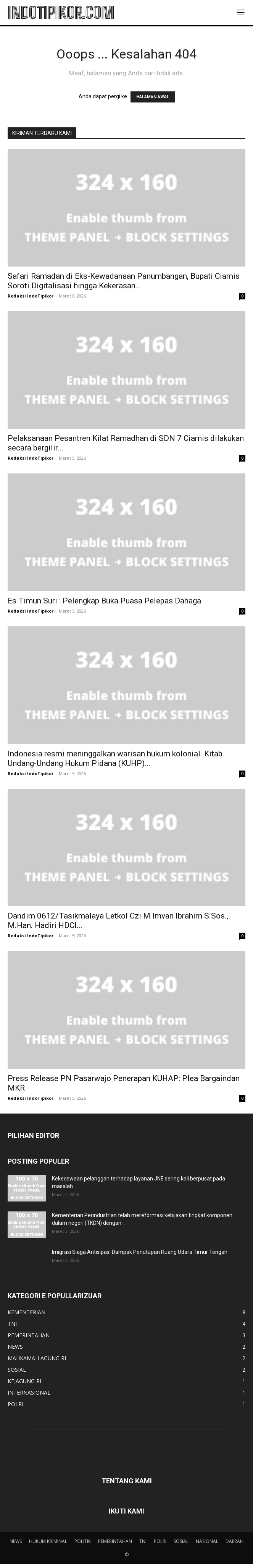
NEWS (16, 1541)
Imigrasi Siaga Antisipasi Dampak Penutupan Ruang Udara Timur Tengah (139, 1252)
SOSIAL (181, 1541)
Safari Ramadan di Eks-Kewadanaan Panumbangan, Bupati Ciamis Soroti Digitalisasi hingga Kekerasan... (124, 281)
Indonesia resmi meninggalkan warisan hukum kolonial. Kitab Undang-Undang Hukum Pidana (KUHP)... (115, 758)
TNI (143, 1541)
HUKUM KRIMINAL (48, 1541)
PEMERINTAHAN (115, 1541)
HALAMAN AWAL (152, 96)
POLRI (160, 1541)
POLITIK (82, 1541)
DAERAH (234, 1541)
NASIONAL (207, 1541)
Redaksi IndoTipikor (30, 296)
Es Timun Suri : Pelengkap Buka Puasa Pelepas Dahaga (104, 600)
